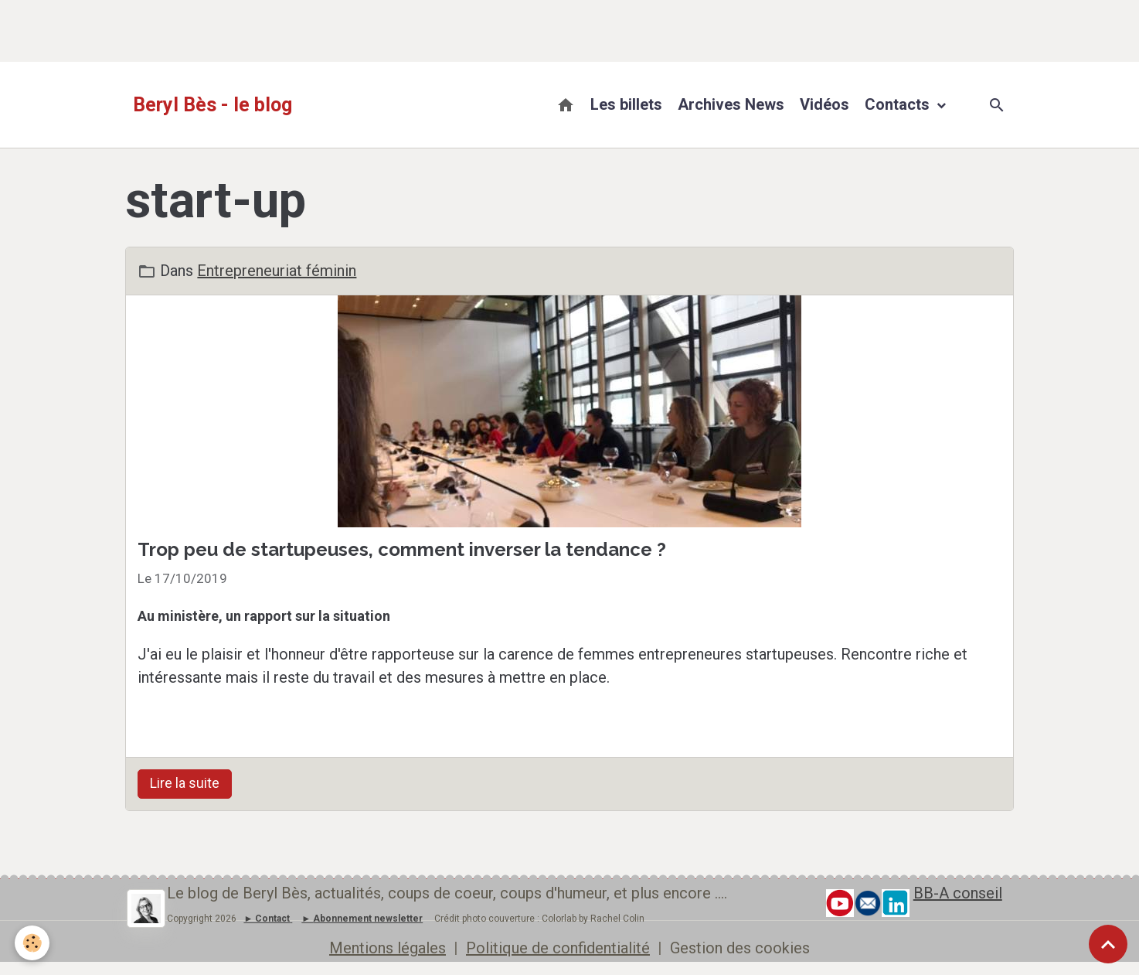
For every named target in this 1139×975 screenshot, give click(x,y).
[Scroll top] (1108, 944)
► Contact (266, 918)
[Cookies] (32, 943)
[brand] (212, 105)
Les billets (626, 104)
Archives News (731, 104)
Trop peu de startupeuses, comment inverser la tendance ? (402, 549)
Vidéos (824, 104)
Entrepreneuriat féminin (276, 270)
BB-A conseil (957, 893)
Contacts (899, 104)
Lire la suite (184, 783)
